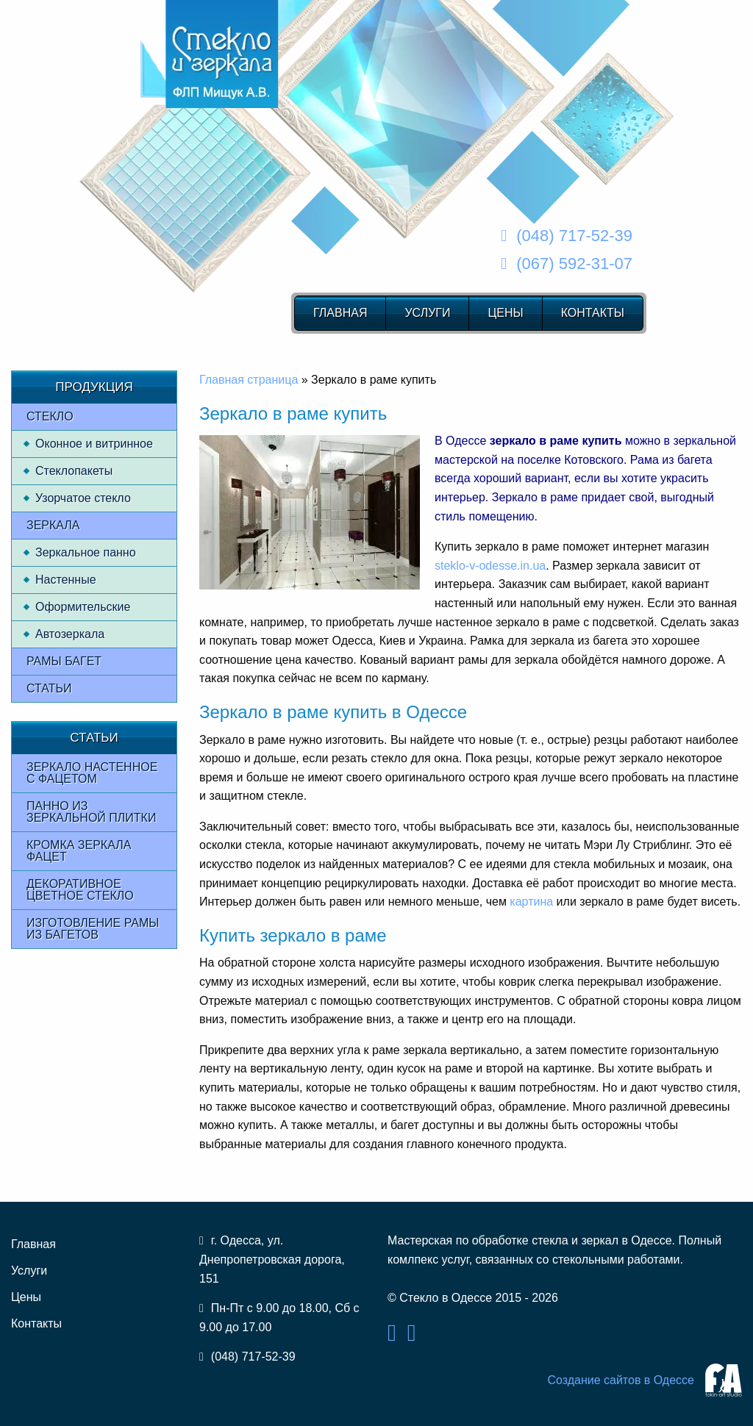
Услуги (427, 313)
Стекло (50, 416)
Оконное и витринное (94, 443)
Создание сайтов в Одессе (620, 1380)
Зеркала (53, 525)
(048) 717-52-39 (574, 235)
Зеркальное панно (85, 552)
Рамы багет (63, 661)
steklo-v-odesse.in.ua (490, 565)
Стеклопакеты (74, 471)
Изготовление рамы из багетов (92, 929)
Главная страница (248, 379)
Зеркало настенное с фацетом (91, 773)
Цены (505, 313)
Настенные (65, 579)
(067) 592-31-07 (574, 263)
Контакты (592, 313)
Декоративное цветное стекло (80, 890)
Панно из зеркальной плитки (91, 812)
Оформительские (82, 607)
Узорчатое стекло (83, 498)
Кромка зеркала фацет (78, 851)
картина (531, 901)
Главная (340, 313)
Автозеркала (69, 634)
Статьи (48, 688)
